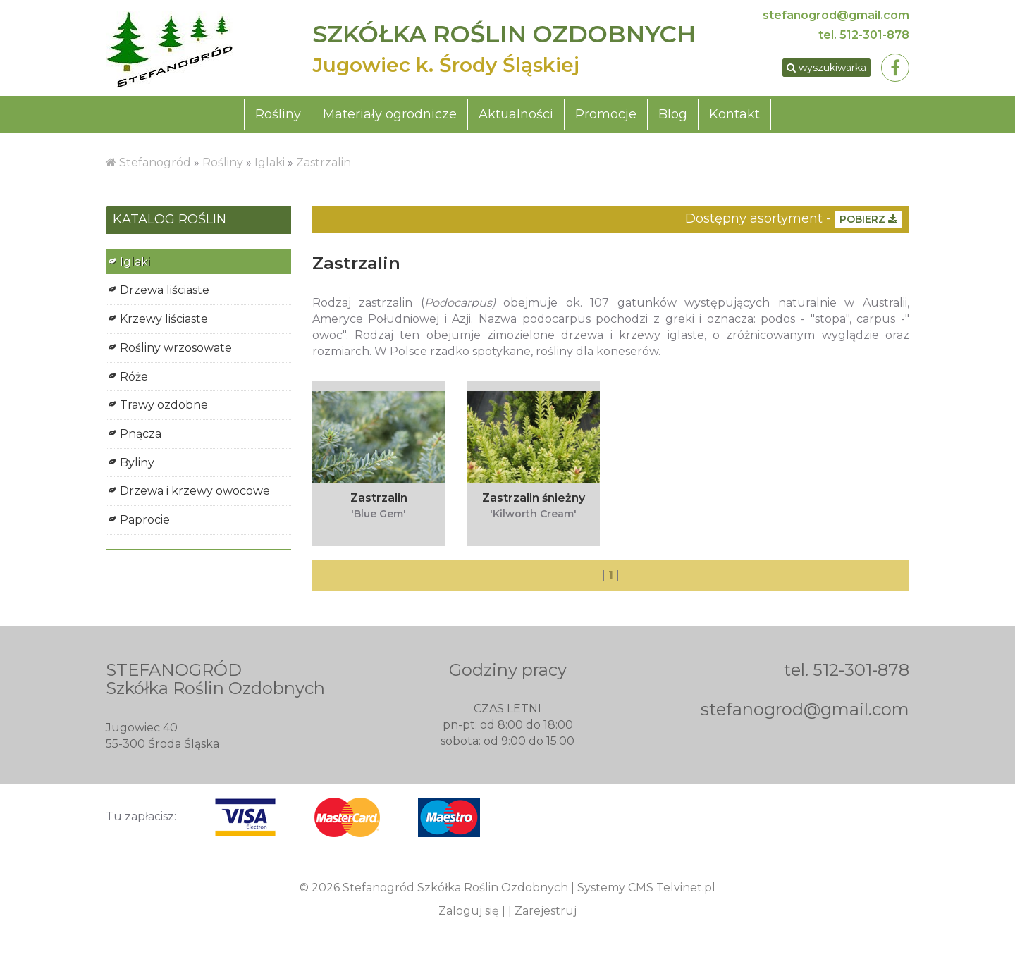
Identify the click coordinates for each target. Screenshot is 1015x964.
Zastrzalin (323, 165)
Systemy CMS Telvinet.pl (646, 890)
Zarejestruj (546, 913)
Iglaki (269, 165)
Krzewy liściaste (164, 321)
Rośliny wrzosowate (176, 350)
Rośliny (278, 117)
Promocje (605, 117)
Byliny (137, 465)
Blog (672, 117)
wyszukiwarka (820, 69)
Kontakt (734, 117)
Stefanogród (155, 165)
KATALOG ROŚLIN (169, 223)
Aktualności (516, 117)
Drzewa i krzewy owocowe (195, 493)
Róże (134, 379)
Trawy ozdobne (164, 407)
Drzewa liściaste (164, 292)
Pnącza (140, 436)
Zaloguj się (468, 913)
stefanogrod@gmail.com (836, 15)
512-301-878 (874, 35)
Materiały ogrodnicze (390, 117)
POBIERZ (868, 222)
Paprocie (145, 522)
